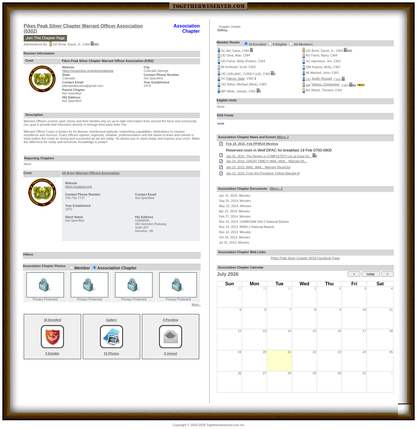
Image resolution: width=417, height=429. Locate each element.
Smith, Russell (322, 78)
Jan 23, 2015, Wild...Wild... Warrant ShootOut (258, 167)
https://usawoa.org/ (78, 186)
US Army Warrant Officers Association (91, 173)
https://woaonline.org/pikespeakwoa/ (88, 70)
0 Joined (170, 353)
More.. (196, 304)
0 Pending (170, 320)
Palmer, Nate (235, 78)
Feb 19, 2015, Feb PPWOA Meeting (252, 143)
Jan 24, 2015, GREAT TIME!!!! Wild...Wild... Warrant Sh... (266, 161)
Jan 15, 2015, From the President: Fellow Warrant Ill (263, 173)
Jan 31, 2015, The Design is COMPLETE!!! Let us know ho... (269, 156)
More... (276, 188)
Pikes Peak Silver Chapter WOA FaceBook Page (305, 258)
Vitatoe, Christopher (326, 84)
